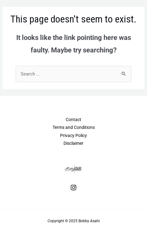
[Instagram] (73, 187)
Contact (73, 119)
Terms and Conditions (74, 127)
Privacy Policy (73, 135)
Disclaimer (73, 143)
